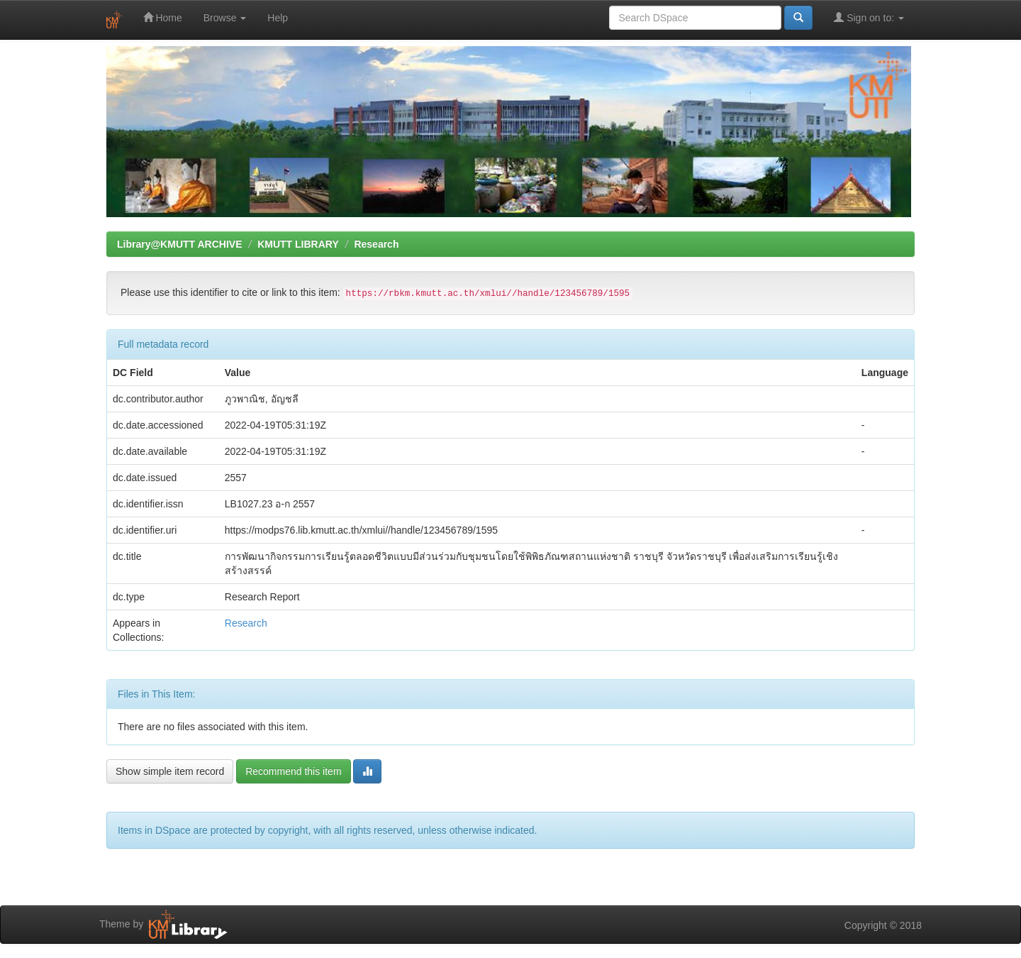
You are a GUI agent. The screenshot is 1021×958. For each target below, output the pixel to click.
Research (376, 244)
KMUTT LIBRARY (298, 244)
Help (277, 17)
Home (162, 17)
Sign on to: (869, 17)
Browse (225, 17)
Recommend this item (293, 771)
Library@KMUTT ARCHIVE (179, 244)
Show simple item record (170, 771)
